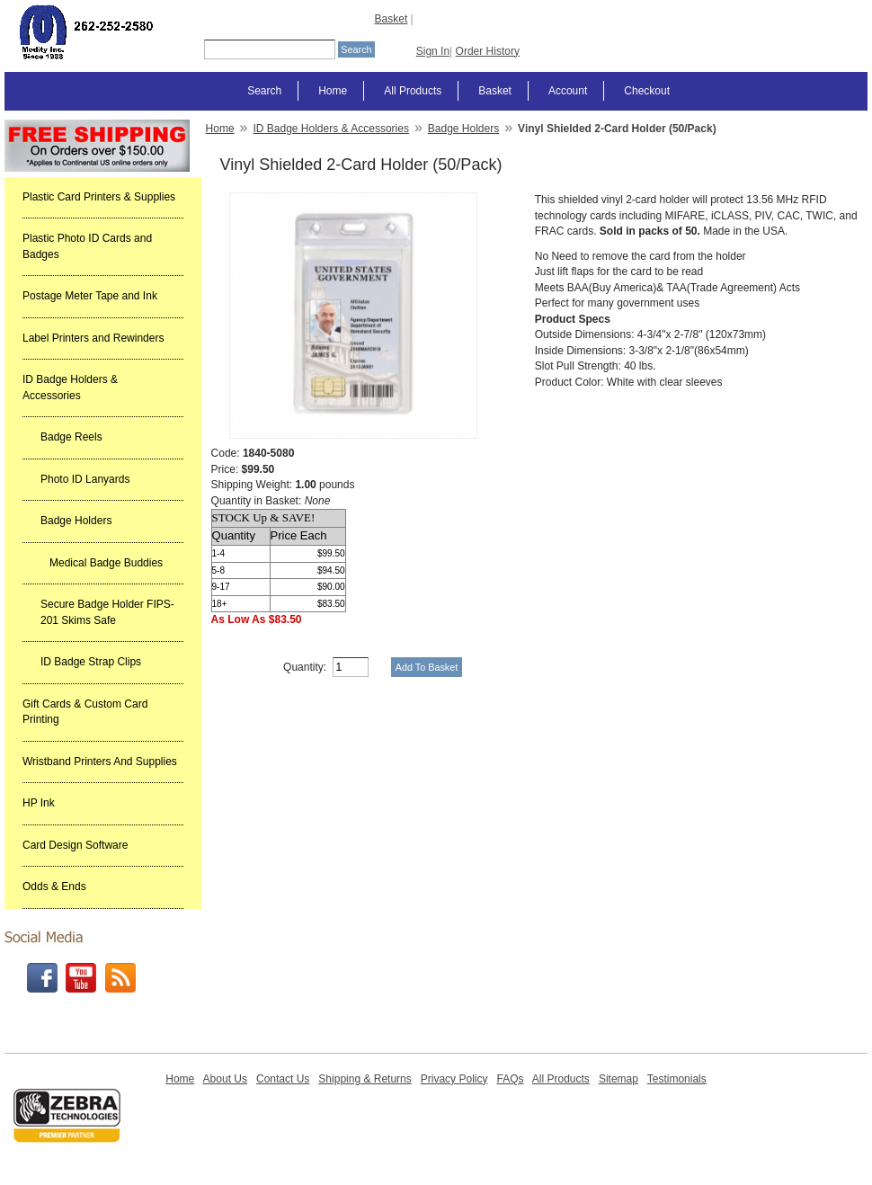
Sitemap (618, 1079)
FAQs (509, 1079)
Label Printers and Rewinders (93, 338)
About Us (225, 1079)
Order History (488, 51)
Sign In (432, 51)
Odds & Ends (54, 886)
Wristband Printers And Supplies (99, 761)
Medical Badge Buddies (106, 563)
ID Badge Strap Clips (90, 661)
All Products (412, 91)
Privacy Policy (454, 1079)
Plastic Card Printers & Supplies (98, 197)
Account (567, 91)
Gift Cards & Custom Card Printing (84, 712)
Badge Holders (75, 520)
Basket (391, 19)
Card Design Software (75, 845)
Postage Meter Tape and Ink (89, 296)
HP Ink (38, 803)
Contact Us (282, 1079)
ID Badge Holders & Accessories (70, 387)
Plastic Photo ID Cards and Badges (87, 246)
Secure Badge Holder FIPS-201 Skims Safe (107, 612)
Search (264, 91)
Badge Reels (71, 437)
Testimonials (677, 1079)
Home (332, 91)
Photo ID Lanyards (84, 479)
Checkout (647, 91)
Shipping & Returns (364, 1079)
